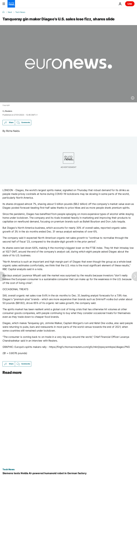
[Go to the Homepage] (11, 4)
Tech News (20, 12)
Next (10, 12)
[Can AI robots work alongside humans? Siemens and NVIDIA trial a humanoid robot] (68, 473)
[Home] (3, 12)
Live (130, 3)
